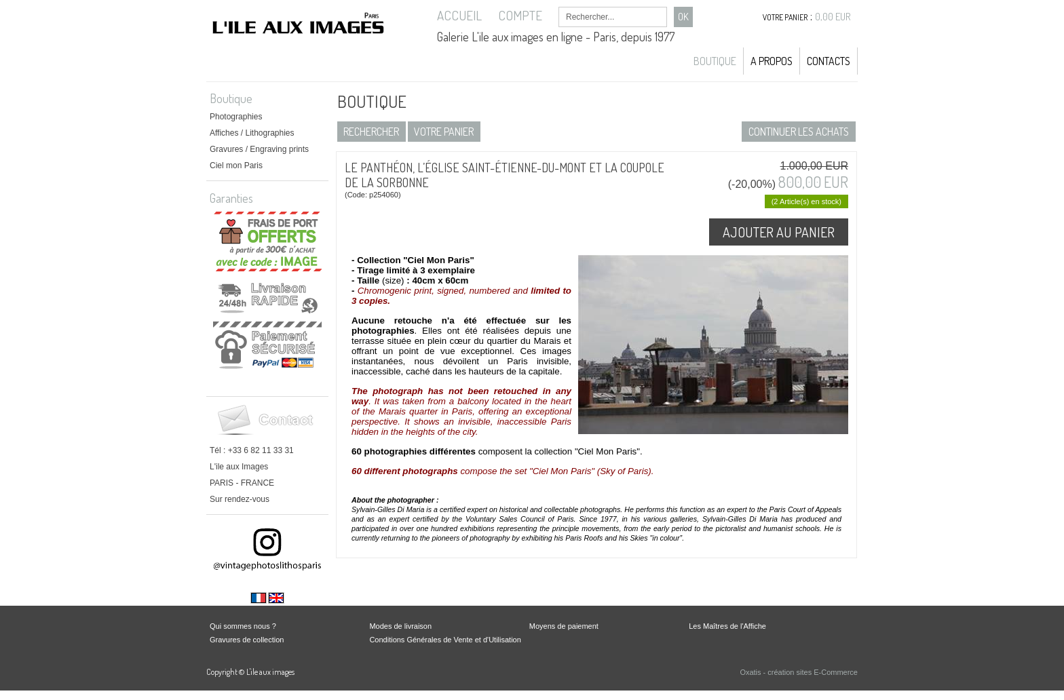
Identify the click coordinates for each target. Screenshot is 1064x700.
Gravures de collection (247, 640)
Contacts (828, 61)
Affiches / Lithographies (252, 133)
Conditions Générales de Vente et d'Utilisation (444, 640)
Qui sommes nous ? (243, 626)
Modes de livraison (400, 626)
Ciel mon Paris (236, 165)
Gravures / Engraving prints (259, 149)
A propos (771, 61)
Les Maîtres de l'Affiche (727, 626)
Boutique (715, 61)
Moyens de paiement (563, 626)
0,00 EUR (833, 16)
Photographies (236, 116)
